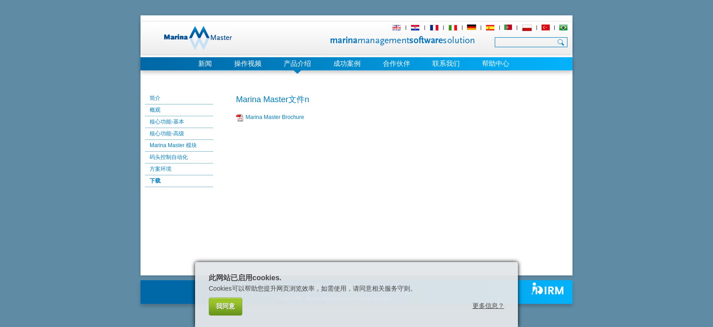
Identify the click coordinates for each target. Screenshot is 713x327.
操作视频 (247, 63)
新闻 (205, 63)
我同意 (225, 306)
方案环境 (160, 169)
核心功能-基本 (167, 122)
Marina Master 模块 (173, 145)
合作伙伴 (396, 63)
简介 (155, 98)
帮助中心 (495, 63)
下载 (155, 181)
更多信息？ (488, 305)
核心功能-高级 (167, 133)
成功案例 (347, 63)
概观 (155, 110)
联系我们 (446, 63)
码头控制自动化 (169, 157)
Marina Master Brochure (275, 117)
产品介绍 (297, 63)
